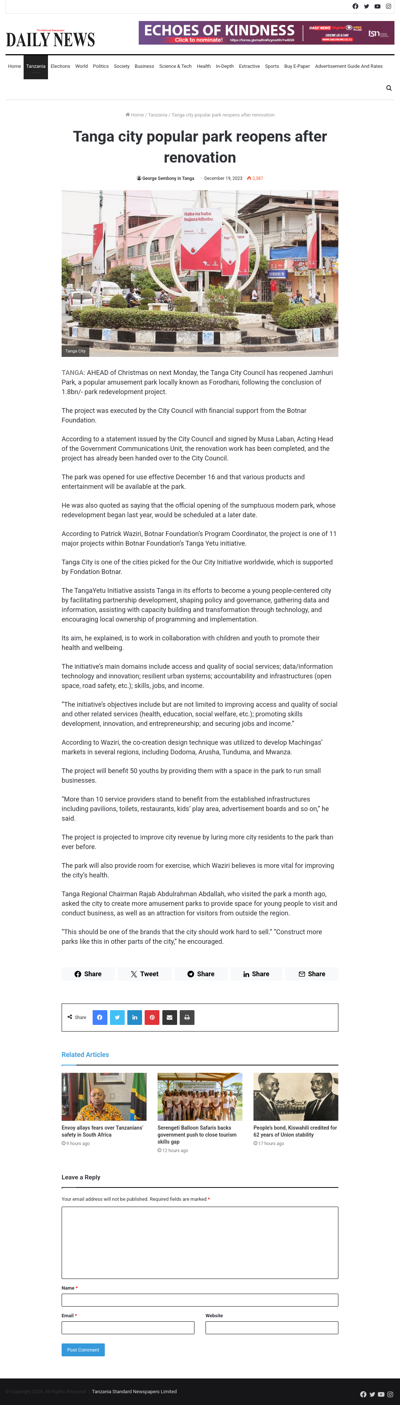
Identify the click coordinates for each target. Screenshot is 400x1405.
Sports (272, 66)
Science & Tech (175, 66)
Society (122, 66)
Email (69, 1315)
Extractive (249, 66)
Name (70, 1288)
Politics (101, 66)
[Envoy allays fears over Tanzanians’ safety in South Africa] (104, 1097)
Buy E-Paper (297, 66)
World (81, 66)
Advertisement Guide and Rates (349, 66)
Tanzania (35, 66)
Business (144, 66)
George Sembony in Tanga (168, 178)
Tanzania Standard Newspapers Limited (134, 1391)
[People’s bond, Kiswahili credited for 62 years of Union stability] (296, 1097)
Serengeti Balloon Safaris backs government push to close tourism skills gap (197, 1135)
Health (204, 66)
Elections (60, 66)
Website (214, 1315)
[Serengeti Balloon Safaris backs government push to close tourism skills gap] (200, 1097)
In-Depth (225, 66)
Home (14, 66)
